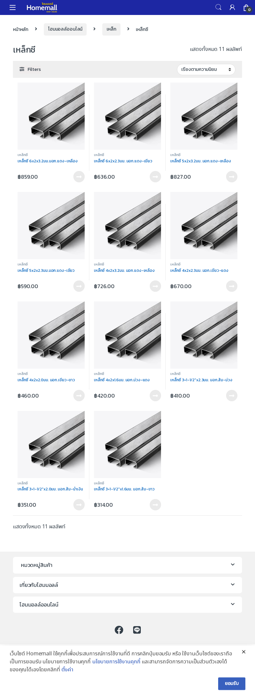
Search (218, 7)
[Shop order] (206, 69)
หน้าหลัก (20, 29)
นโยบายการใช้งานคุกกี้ (116, 674)
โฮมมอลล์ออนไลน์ (65, 29)
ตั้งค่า (67, 682)
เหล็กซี (23, 154)
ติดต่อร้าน (79, 176)
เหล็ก (111, 29)
